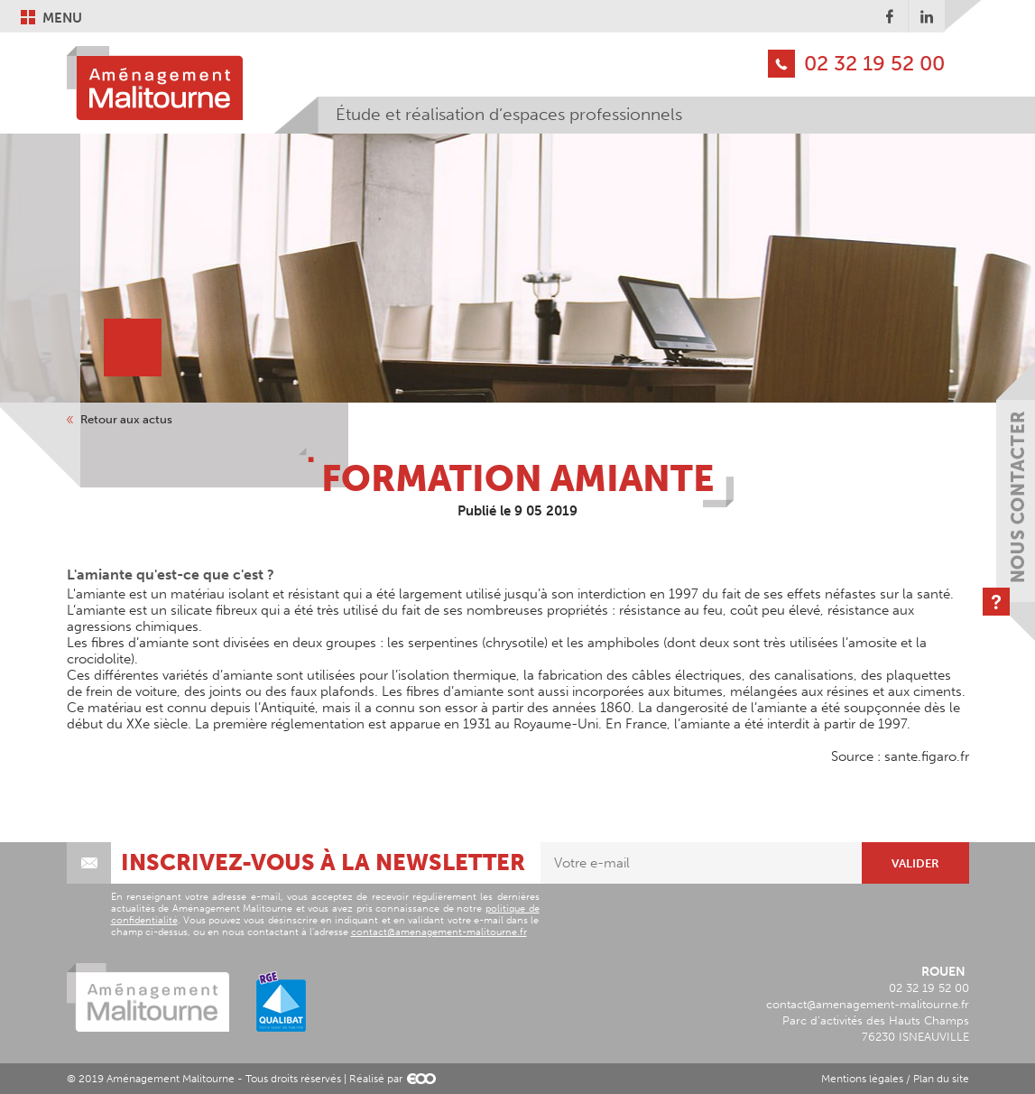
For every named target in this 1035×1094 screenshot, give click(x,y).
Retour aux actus (126, 419)
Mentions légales (862, 1078)
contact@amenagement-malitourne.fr (439, 932)
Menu (62, 17)
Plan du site (941, 1078)
